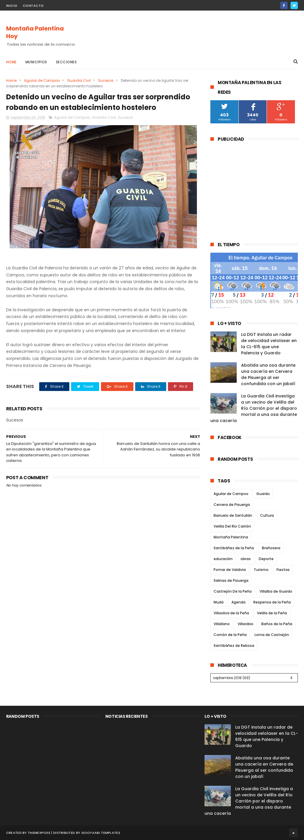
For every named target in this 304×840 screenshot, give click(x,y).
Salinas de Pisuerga (231, 580)
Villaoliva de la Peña (231, 613)
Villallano (222, 623)
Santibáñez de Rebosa (234, 645)
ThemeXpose (39, 832)
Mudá (219, 602)
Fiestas (283, 569)
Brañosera (271, 547)
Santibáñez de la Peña (234, 547)
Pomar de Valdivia (230, 569)
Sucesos (106, 80)
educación (223, 558)
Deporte (266, 558)
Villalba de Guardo (276, 591)
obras (246, 558)
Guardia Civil (79, 80)
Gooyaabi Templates (100, 832)
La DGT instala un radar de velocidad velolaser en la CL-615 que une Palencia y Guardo (269, 343)
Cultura (267, 515)
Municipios (36, 61)
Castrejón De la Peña (233, 591)
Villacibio (245, 623)
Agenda (238, 602)
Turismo (261, 569)
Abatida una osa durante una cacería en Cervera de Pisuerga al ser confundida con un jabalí (268, 374)
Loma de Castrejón (272, 634)
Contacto (33, 5)
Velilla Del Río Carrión (232, 526)
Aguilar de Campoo (42, 80)
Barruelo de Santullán (233, 515)
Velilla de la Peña (272, 613)
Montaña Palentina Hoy (35, 32)
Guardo (263, 493)
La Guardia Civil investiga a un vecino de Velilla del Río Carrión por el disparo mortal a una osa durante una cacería (253, 408)
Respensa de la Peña (272, 602)
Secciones (66, 61)
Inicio (12, 5)
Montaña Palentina (231, 537)
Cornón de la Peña (230, 634)
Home (11, 61)
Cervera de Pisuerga (232, 504)
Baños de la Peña (276, 623)
